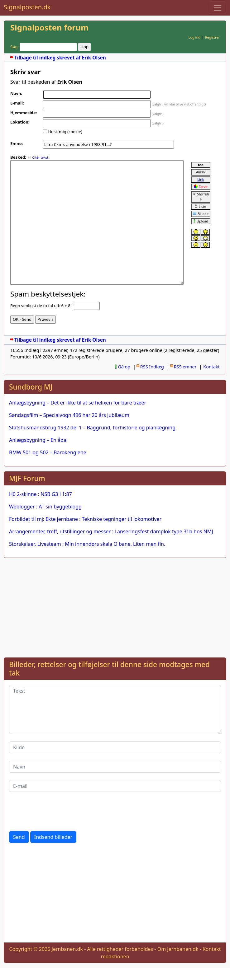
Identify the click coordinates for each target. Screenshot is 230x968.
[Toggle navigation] (217, 8)
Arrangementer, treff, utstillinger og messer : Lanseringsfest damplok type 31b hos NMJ (111, 531)
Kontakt (211, 367)
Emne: (16, 143)
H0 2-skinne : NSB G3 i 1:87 (40, 494)
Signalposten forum (49, 27)
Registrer (212, 37)
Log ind (194, 37)
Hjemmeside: (23, 112)
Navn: (16, 93)
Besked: (18, 157)
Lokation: (20, 122)
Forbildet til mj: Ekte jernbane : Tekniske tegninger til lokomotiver (85, 519)
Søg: (14, 46)
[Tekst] (115, 709)
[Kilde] (115, 747)
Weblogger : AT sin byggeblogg (45, 506)
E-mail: (17, 103)
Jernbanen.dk (67, 949)
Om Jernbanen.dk (178, 949)
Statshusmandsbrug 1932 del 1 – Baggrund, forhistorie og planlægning (92, 427)
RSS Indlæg (152, 367)
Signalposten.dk (27, 7)
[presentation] (56, 811)
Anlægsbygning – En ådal (38, 440)
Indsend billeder (53, 837)
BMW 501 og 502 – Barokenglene (47, 452)
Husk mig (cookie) (65, 131)
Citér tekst (40, 157)
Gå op (124, 367)
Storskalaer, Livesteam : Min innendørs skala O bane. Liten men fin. (87, 543)
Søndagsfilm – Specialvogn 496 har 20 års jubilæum (69, 415)
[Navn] (115, 767)
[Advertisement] (115, 606)
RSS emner (185, 367)
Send (19, 837)
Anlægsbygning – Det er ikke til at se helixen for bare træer (77, 402)
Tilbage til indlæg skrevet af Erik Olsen (60, 57)
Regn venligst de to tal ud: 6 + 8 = (42, 305)
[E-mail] (115, 786)
